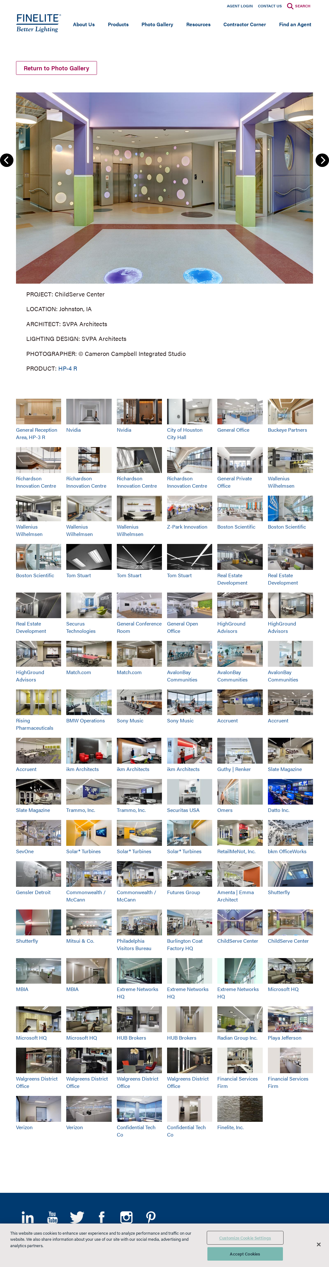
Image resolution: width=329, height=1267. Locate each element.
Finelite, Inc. (230, 1127)
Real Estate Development (232, 578)
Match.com (78, 672)
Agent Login (240, 6)
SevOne (25, 851)
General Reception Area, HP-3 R (36, 433)
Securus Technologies (81, 627)
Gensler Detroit (33, 892)
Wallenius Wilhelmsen (281, 482)
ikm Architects (82, 769)
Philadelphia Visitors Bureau (134, 944)
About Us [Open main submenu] (84, 24)
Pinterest (151, 1217)
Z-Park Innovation (187, 526)
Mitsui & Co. (80, 940)
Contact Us (270, 6)
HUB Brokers (131, 1037)
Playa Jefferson (284, 1037)
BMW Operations (85, 720)
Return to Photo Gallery (56, 68)
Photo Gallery (157, 24)
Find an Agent (295, 24)
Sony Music (130, 720)
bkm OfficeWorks (287, 851)
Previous (6, 160)
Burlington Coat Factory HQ (185, 944)
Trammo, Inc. (80, 810)
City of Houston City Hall (185, 433)
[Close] (319, 1244)
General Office (233, 429)
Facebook (101, 1217)
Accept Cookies (245, 1254)
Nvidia (73, 429)
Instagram (126, 1217)
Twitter (77, 1217)
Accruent (227, 720)
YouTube (52, 1217)
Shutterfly (279, 892)
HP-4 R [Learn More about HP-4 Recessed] (67, 368)
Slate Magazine (285, 769)
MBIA (22, 989)
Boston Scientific (236, 526)
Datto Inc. (278, 810)
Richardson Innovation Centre (36, 482)
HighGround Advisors (231, 627)
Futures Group (183, 892)
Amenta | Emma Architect (235, 895)
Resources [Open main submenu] (198, 24)
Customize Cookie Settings (245, 1238)
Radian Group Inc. (237, 1037)
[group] (164, 231)
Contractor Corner (244, 24)
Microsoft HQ (283, 989)
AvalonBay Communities (182, 675)
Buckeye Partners (287, 429)
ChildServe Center (237, 940)
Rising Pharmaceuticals (34, 724)
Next (322, 160)
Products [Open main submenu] (118, 24)
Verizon (24, 1127)
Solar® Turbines (83, 851)
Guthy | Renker (234, 769)
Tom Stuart (78, 575)
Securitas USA (183, 810)
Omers (225, 810)
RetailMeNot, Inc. (236, 851)
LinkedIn (27, 1217)
